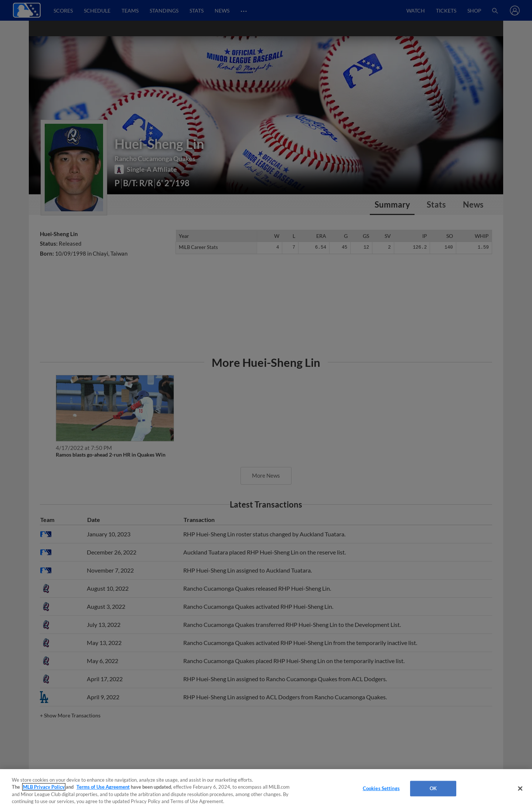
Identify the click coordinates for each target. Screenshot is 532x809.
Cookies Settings (381, 788)
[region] (266, 789)
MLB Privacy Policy (44, 787)
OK (433, 788)
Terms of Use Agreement (103, 787)
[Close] (520, 788)
